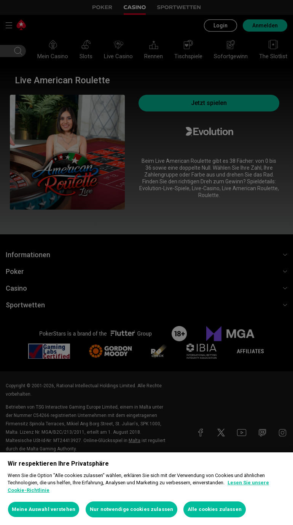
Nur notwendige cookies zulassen (131, 509)
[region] (146, 488)
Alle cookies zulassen (215, 509)
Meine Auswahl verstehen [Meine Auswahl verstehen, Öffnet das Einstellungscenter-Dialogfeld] (43, 509)
